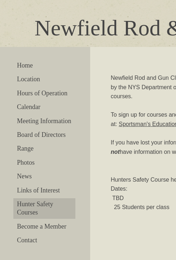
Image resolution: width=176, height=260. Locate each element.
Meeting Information (44, 121)
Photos (26, 162)
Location (28, 79)
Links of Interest (38, 190)
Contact (27, 240)
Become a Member (41, 226)
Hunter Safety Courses (35, 208)
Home (25, 65)
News (24, 176)
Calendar (28, 106)
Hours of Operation (42, 93)
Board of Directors (41, 134)
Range (25, 148)
